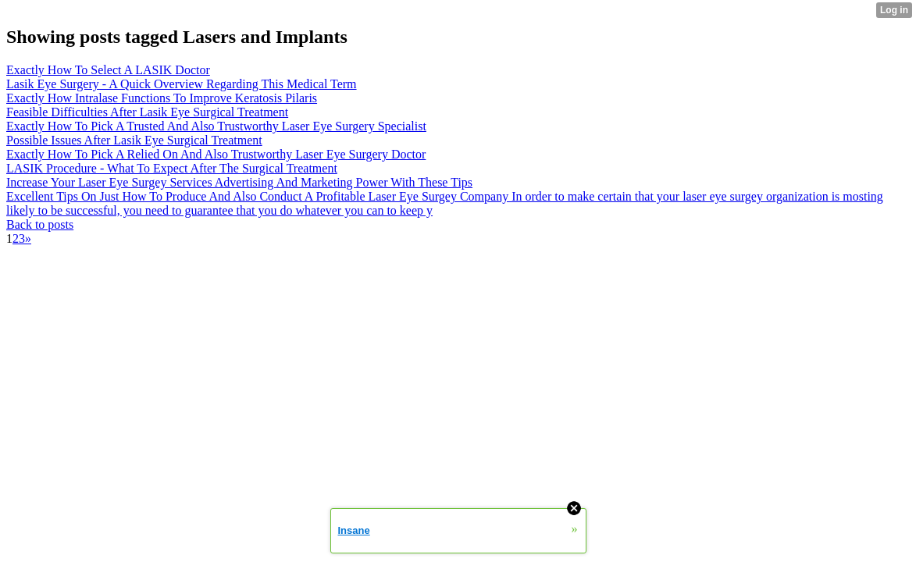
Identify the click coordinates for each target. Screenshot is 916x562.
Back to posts (39, 224)
